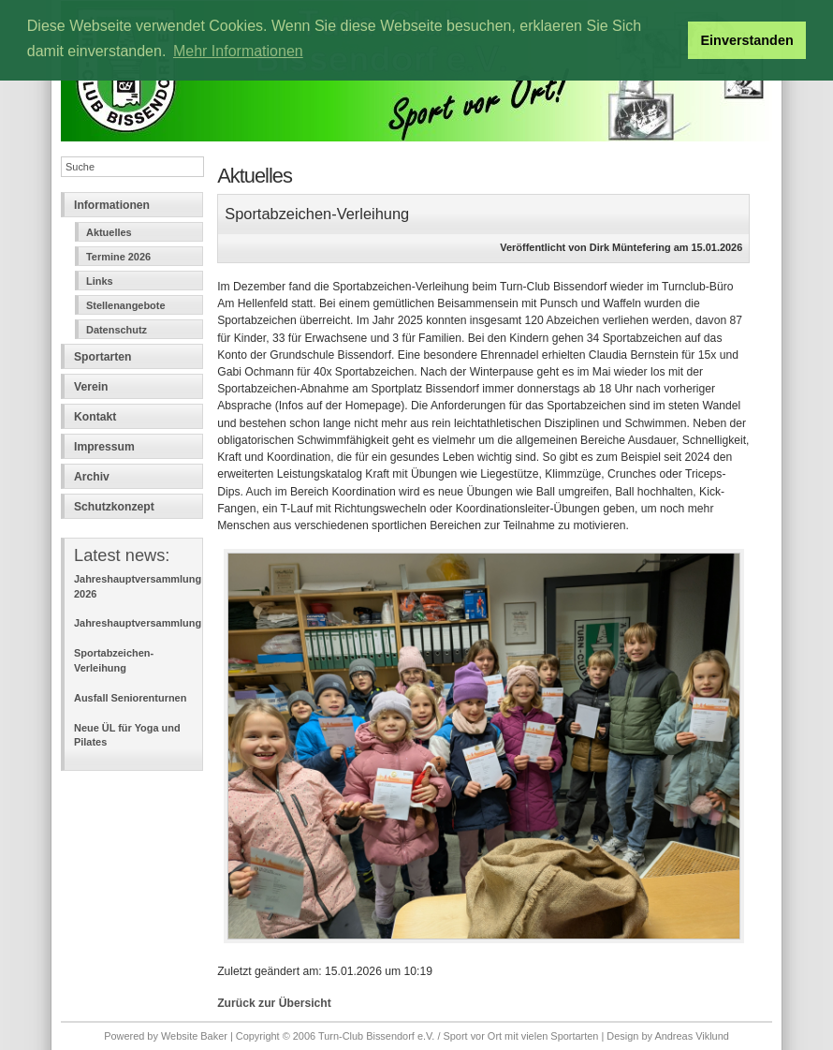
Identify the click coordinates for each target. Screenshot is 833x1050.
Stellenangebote (125, 305)
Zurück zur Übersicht (274, 1003)
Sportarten (102, 356)
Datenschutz (116, 329)
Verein (91, 386)
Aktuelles (109, 232)
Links (99, 281)
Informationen (112, 205)
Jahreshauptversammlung (137, 623)
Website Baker (194, 1036)
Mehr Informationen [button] (238, 51)
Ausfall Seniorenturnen (130, 697)
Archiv (92, 476)
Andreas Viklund (691, 1036)
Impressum (104, 446)
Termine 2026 (118, 256)
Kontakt (95, 416)
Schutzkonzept (114, 506)
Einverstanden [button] (747, 40)
